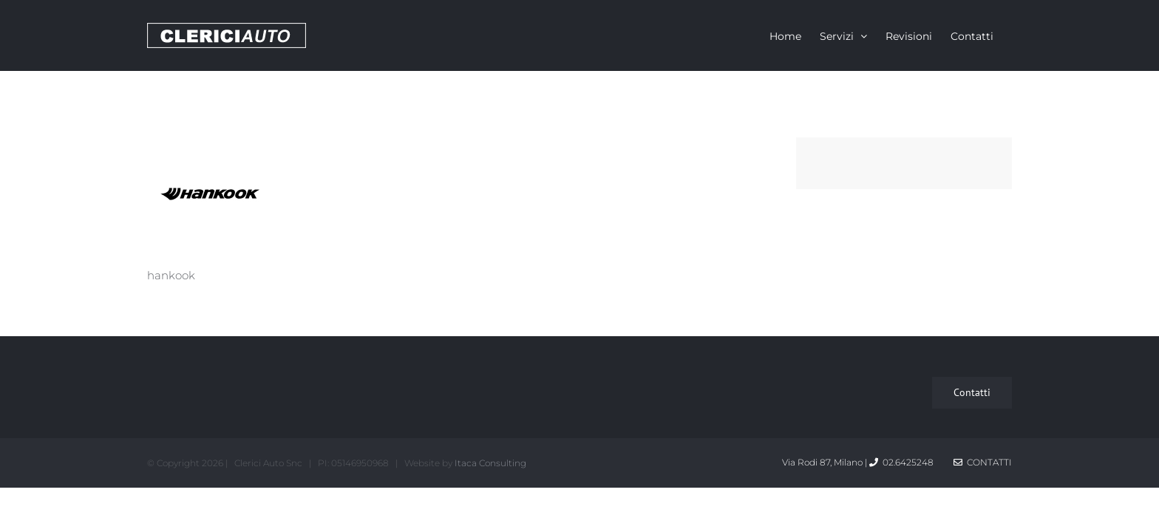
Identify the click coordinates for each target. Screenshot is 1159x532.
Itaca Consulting (490, 462)
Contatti (983, 462)
